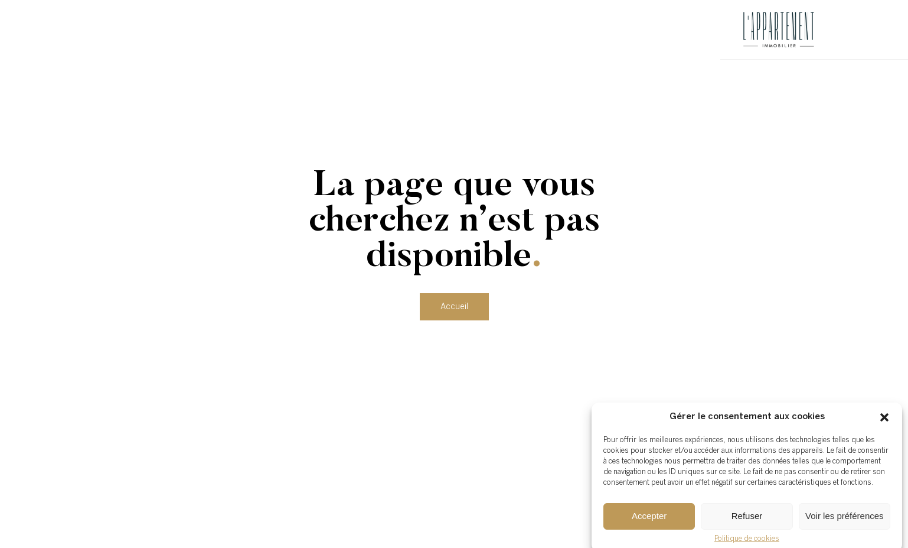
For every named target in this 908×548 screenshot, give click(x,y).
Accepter (649, 519)
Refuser (747, 519)
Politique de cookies (746, 542)
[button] (884, 420)
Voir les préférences (844, 519)
